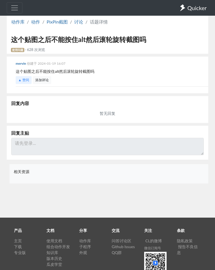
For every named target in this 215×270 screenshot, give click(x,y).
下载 (18, 246)
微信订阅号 (152, 248)
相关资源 (21, 171)
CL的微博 (153, 240)
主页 (18, 240)
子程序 (85, 246)
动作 (35, 21)
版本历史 (54, 258)
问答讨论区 (121, 240)
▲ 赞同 (23, 80)
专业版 (20, 252)
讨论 (78, 21)
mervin (21, 63)
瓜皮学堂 (54, 264)
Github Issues (123, 246)
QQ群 (117, 252)
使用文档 (54, 240)
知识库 (52, 252)
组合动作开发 (58, 246)
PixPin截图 (57, 21)
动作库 (18, 21)
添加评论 (42, 80)
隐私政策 (185, 240)
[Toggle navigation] (14, 7)
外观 (83, 252)
